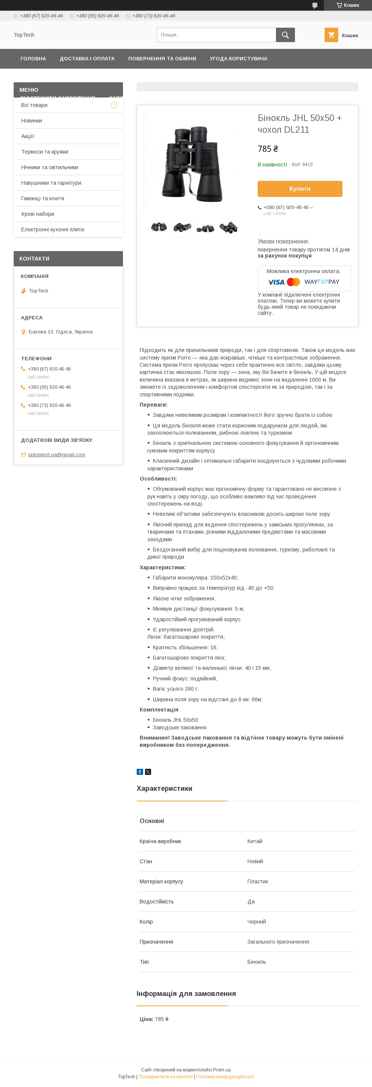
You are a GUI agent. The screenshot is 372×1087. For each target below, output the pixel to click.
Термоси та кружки (44, 152)
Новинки (31, 121)
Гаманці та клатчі (42, 198)
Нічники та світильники (49, 167)
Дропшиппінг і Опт (266, 78)
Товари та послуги (188, 78)
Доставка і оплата (87, 58)
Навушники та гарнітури (51, 183)
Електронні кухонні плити (52, 229)
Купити (300, 188)
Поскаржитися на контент (166, 1076)
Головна (33, 58)
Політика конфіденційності (62, 78)
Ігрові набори (37, 214)
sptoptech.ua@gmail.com (56, 454)
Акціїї (28, 136)
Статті (197, 98)
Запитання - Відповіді (141, 98)
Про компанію (329, 78)
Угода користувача (238, 58)
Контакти (132, 78)
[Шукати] (285, 35)
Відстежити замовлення (57, 98)
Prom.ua (222, 1070)
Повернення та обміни (162, 58)
